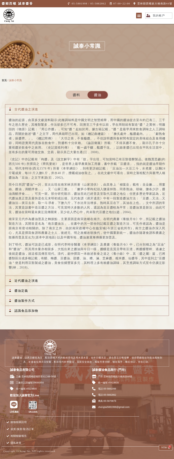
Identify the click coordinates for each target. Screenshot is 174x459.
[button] (139, 16)
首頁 (4, 80)
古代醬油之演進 (26, 109)
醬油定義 (21, 290)
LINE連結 (14, 411)
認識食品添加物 (26, 310)
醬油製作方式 (24, 300)
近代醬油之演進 (26, 280)
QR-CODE (33, 412)
